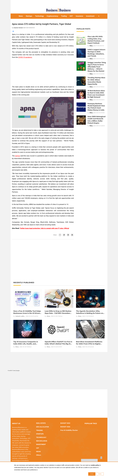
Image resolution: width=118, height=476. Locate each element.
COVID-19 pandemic (25, 57)
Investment (90, 16)
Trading (64, 16)
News (21, 16)
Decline (99, 473)
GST (71, 16)
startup (17, 156)
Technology (39, 16)
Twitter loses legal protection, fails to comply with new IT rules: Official (44, 228)
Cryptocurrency (52, 16)
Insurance (79, 16)
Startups (29, 16)
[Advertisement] (59, 3)
